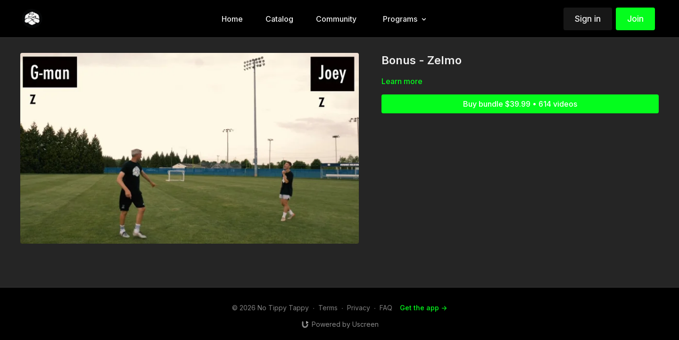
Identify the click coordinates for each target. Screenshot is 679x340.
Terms (328, 308)
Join (635, 19)
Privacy (358, 308)
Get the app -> (423, 308)
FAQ (386, 308)
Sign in (588, 19)
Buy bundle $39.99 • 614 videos (520, 104)
